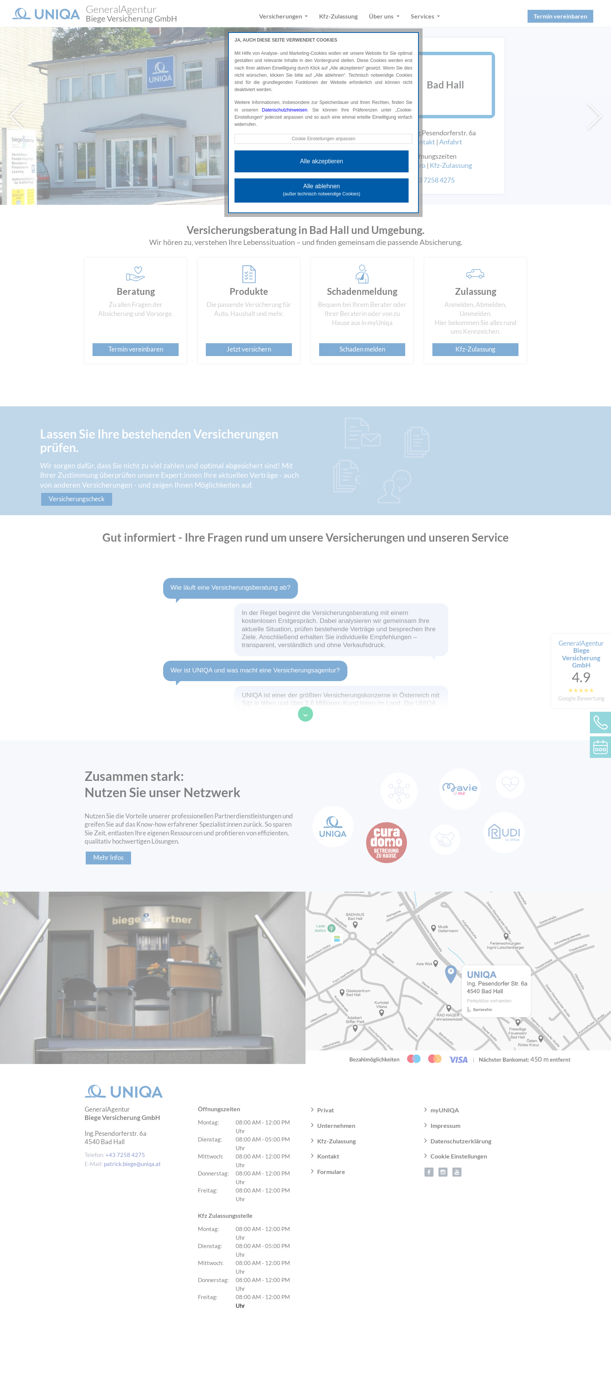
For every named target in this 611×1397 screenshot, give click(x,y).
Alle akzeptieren (321, 161)
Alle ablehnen (321, 190)
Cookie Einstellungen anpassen (323, 138)
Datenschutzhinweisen (284, 110)
